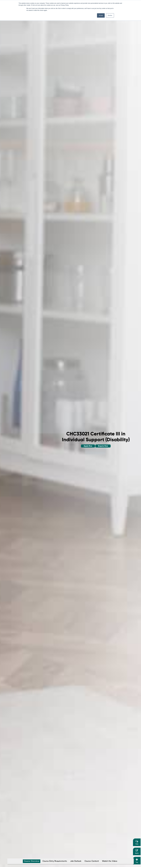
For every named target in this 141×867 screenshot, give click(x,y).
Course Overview (31, 861)
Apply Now (88, 446)
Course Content (92, 861)
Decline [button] (110, 15)
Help (137, 842)
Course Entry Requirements (54, 861)
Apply (137, 851)
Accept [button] (101, 15)
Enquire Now (103, 446)
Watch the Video (109, 861)
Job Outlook (75, 861)
